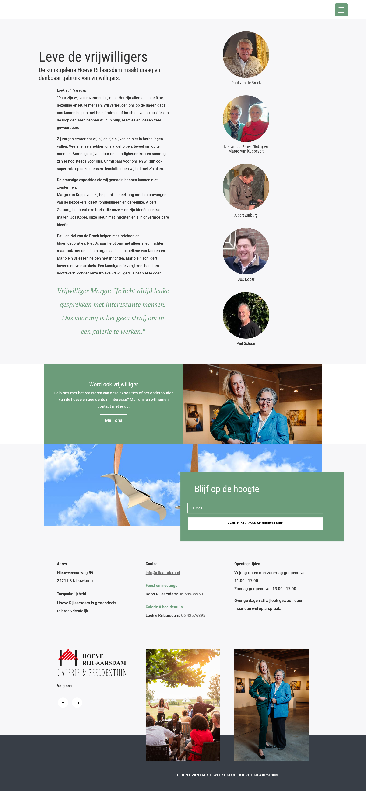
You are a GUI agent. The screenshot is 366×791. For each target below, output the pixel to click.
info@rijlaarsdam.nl (163, 572)
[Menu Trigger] (341, 9)
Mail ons (113, 420)
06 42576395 (193, 615)
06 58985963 (191, 594)
